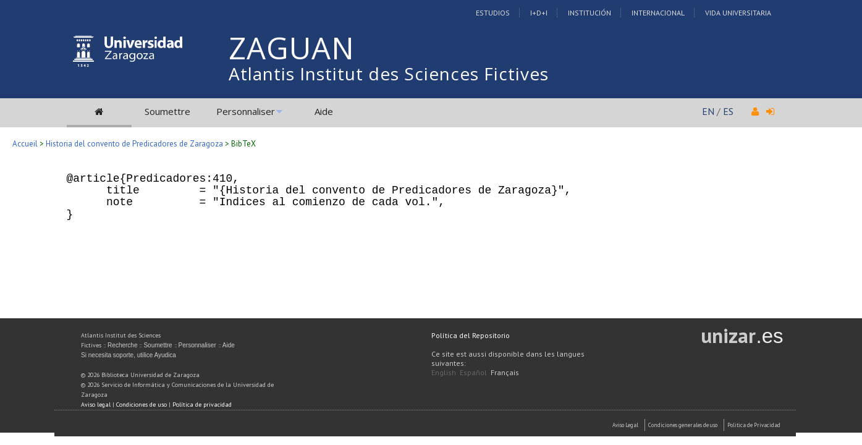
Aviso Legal (625, 425)
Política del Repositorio (470, 335)
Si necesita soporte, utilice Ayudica (128, 355)
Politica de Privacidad (753, 425)
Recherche (122, 345)
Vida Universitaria (738, 12)
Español (473, 372)
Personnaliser (245, 111)
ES (728, 111)
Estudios (493, 12)
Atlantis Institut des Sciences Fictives (389, 73)
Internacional (658, 12)
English (443, 372)
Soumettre (167, 111)
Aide (324, 111)
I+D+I (538, 12)
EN (708, 111)
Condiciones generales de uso (682, 425)
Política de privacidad (202, 404)
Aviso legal (96, 404)
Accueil (25, 143)
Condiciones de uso (141, 404)
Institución (589, 12)
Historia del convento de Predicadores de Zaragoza (134, 143)
